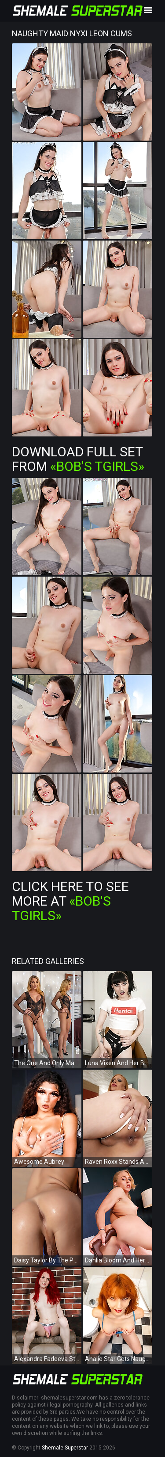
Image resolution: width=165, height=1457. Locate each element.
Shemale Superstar (65, 1448)
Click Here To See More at (70, 901)
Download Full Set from (78, 459)
